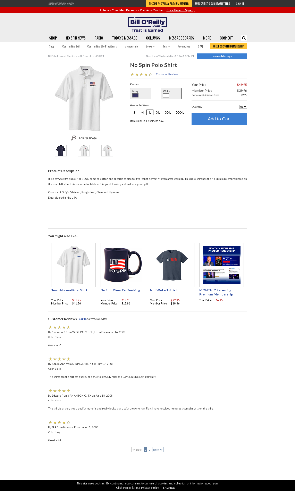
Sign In (240, 3)
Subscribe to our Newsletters (212, 3)
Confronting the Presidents (102, 46)
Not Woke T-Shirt (163, 290)
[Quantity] (243, 107)
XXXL (180, 112)
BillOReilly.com (56, 56)
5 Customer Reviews (166, 74)
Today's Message (124, 38)
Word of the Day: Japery (61, 3)
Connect (226, 38)
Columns (153, 38)
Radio (99, 38)
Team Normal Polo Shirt (69, 290)
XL (158, 112)
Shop (53, 38)
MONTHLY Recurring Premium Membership (216, 292)
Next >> (158, 449)
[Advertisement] (147, 213)
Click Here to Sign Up (181, 10)
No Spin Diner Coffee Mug (120, 290)
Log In (83, 318)
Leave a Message (222, 56)
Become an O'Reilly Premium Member (169, 3)
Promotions (184, 46)
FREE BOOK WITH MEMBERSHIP (228, 46)
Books (150, 46)
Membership (131, 46)
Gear (166, 46)
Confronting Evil (70, 46)
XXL (168, 112)
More (207, 38)
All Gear (83, 56)
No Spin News (76, 38)
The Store (72, 56)
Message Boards (181, 38)
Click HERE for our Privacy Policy (137, 487)
